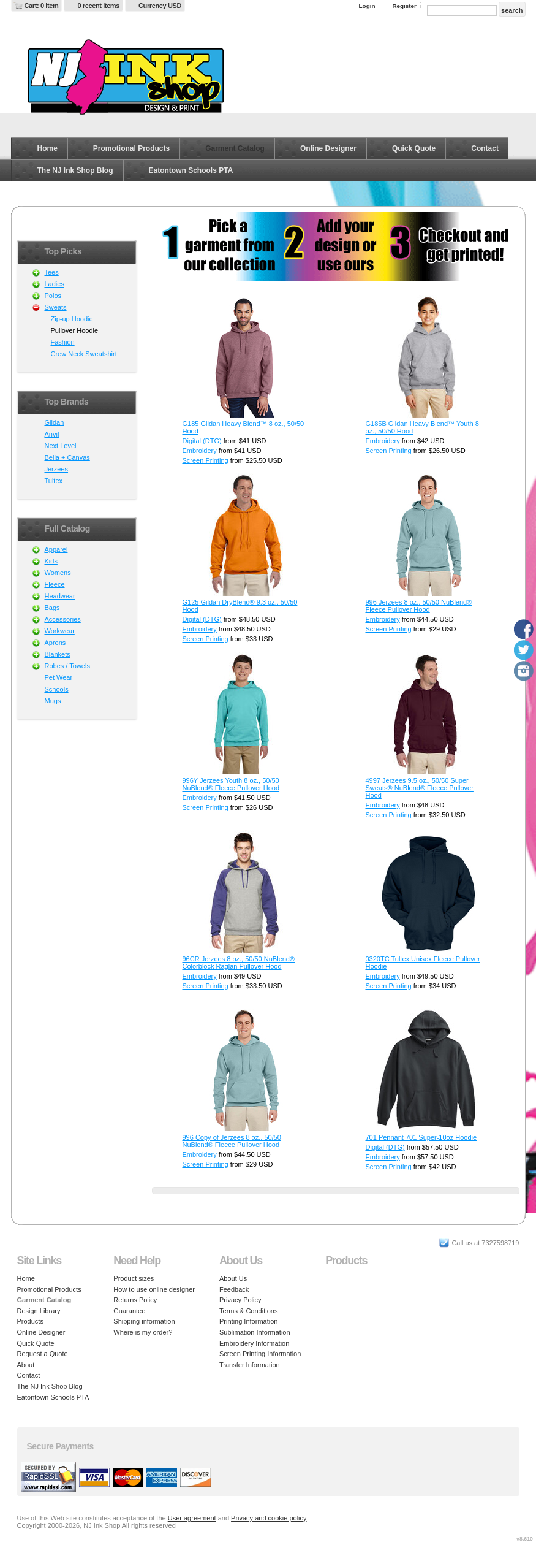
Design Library (39, 1310)
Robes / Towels (67, 666)
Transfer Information (249, 1364)
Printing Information (248, 1321)
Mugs (53, 700)
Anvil (52, 434)
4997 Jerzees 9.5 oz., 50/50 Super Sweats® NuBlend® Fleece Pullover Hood (420, 788)
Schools (57, 689)
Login (367, 5)
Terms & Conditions (248, 1310)
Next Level (61, 445)
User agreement (192, 1518)
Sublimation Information (254, 1332)
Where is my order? (142, 1332)
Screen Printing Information (260, 1353)
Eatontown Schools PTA (191, 170)
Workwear (60, 631)
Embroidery (200, 450)
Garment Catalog (235, 148)
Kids (51, 561)
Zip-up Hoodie (72, 318)
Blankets (57, 654)
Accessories (63, 619)
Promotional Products (131, 148)
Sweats (56, 307)
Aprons (55, 642)
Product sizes (133, 1278)
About (26, 1364)
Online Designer (328, 148)
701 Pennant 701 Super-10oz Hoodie (421, 1137)
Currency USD (159, 5)
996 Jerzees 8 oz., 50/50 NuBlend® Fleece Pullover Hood (419, 605)
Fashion (63, 342)
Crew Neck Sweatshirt (84, 353)
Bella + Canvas (67, 457)
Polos (53, 295)
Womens (58, 572)
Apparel (56, 549)
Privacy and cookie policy (269, 1518)
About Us (233, 1278)
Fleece (55, 584)
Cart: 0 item (42, 5)
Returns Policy (135, 1299)
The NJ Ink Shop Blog (75, 170)
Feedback (234, 1289)
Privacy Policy (240, 1299)
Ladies (54, 284)
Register (404, 5)
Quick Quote (414, 148)
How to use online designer (154, 1289)
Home (47, 148)
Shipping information (144, 1321)
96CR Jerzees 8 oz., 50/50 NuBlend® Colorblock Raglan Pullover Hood (239, 962)
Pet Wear (59, 677)
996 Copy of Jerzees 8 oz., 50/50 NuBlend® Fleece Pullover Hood (232, 1141)
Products (30, 1321)
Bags (52, 607)
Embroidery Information (254, 1343)
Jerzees (57, 469)
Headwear (60, 596)
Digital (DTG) (202, 440)
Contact (485, 148)
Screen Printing (205, 460)
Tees (52, 272)
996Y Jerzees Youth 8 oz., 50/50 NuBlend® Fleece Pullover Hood (231, 784)
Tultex (54, 480)
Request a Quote (42, 1353)
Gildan (54, 422)
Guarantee (129, 1310)
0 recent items (98, 5)
